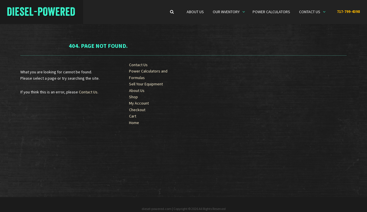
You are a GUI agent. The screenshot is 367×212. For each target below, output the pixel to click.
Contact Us (310, 11)
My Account (139, 103)
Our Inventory (227, 11)
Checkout (137, 109)
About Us (195, 11)
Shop (133, 96)
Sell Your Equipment (146, 84)
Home (134, 122)
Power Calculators (271, 11)
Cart (132, 116)
